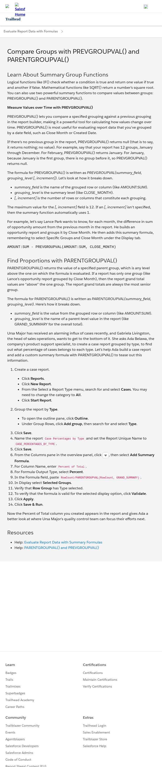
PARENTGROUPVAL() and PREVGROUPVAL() (61, 547)
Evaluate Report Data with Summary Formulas (63, 542)
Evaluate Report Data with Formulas (31, 31)
